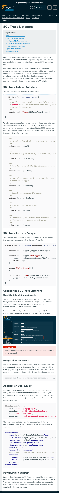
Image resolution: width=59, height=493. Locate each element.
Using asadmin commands (16, 46)
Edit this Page (52, 15)
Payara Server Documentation (13, 18)
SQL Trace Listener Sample (15, 38)
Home (4, 15)
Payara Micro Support (13, 51)
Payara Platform (14, 15)
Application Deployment (14, 49)
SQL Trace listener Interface (15, 36)
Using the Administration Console (19, 43)
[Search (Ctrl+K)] (49, 7)
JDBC (28, 18)
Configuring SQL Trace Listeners (16, 41)
